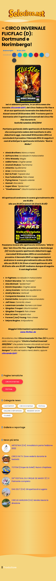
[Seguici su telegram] (44, 3)
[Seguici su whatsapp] (48, 3)
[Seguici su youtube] (52, 3)
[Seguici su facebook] (36, 3)
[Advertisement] (20, 530)
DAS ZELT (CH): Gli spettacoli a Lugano (29, 489)
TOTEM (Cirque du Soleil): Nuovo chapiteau (31, 467)
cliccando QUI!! (18, 107)
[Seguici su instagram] (40, 3)
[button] (14, 55)
